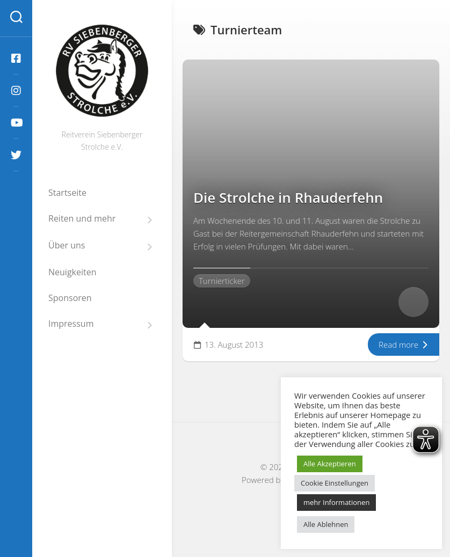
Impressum (70, 323)
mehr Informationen (336, 502)
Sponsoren (70, 297)
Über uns (66, 245)
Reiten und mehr (81, 218)
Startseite (67, 192)
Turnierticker (222, 280)
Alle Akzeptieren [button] (329, 463)
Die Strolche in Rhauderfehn (288, 197)
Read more (404, 344)
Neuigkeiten (72, 272)
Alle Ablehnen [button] (325, 524)
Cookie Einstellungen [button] (334, 483)
